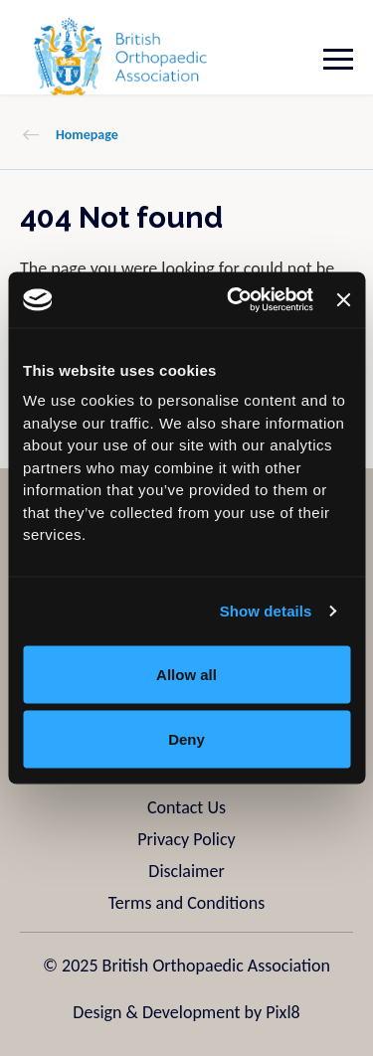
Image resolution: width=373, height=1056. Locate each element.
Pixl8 (282, 1012)
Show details (266, 611)
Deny (186, 739)
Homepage (87, 134)
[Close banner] (343, 299)
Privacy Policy (186, 839)
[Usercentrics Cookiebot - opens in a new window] (234, 300)
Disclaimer (186, 871)
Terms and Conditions (187, 903)
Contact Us (186, 807)
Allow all (186, 673)
